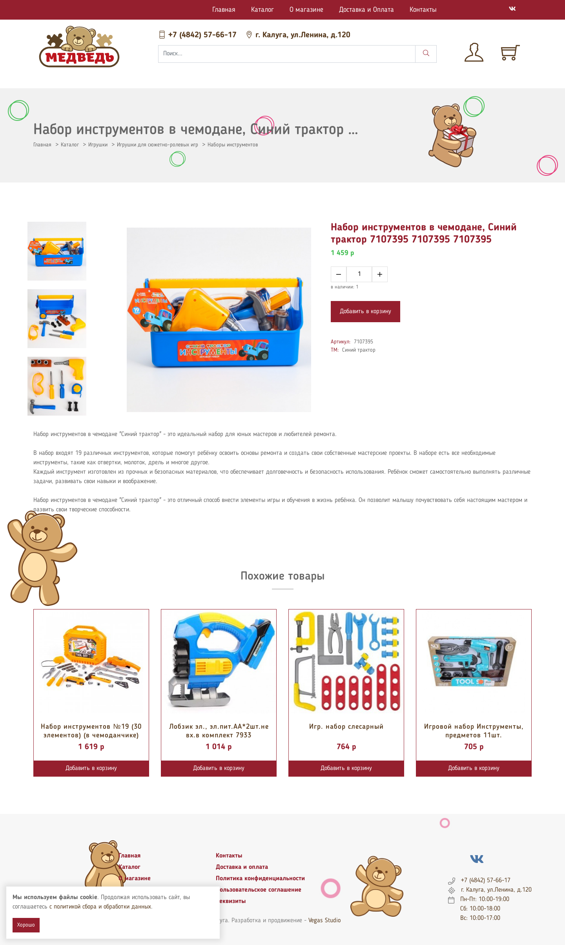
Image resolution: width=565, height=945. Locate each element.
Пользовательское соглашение (258, 890)
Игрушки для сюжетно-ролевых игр (157, 145)
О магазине (306, 9)
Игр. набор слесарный (346, 726)
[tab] (56, 251)
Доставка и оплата (242, 867)
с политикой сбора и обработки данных (100, 907)
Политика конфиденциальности (260, 879)
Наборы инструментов (233, 145)
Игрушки (98, 145)
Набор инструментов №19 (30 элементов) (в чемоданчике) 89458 (91, 735)
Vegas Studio (324, 921)
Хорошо (26, 925)
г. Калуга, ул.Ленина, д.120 (297, 35)
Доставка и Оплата (366, 9)
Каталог (262, 9)
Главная (223, 9)
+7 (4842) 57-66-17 (198, 35)
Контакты (423, 9)
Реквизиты (231, 901)
